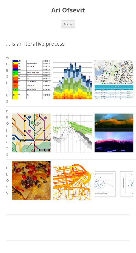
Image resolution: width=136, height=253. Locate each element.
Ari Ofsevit (68, 10)
